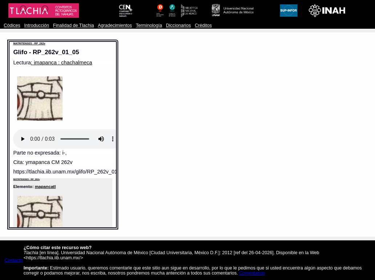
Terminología (149, 25)
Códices (12, 25)
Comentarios (252, 273)
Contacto (13, 260)
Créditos (203, 25)
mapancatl (45, 186)
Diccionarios (178, 25)
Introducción (36, 25)
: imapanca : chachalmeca (61, 62)
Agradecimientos (115, 25)
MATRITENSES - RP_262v (29, 43)
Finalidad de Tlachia (73, 25)
